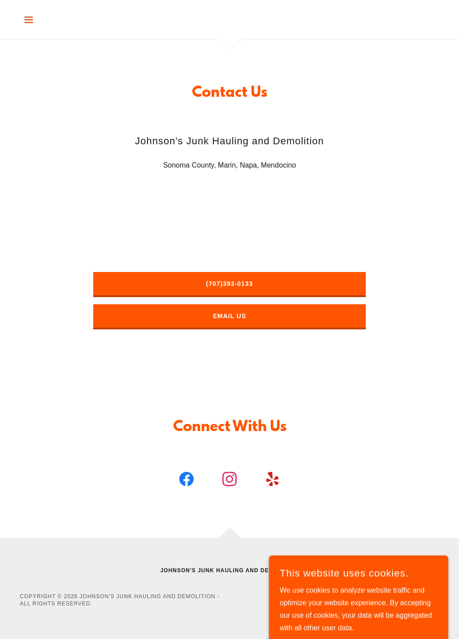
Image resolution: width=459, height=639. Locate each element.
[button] (29, 20)
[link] (186, 480)
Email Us (230, 316)
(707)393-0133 (229, 283)
